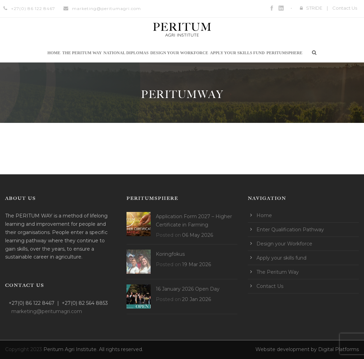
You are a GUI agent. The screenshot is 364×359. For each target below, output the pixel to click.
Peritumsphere (284, 52)
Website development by (286, 349)
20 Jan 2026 (196, 299)
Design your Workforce (179, 52)
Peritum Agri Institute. (71, 349)
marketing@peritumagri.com (106, 8)
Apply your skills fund (237, 52)
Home (53, 52)
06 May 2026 (197, 235)
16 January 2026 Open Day (188, 289)
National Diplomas (126, 52)
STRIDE (314, 8)
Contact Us (344, 8)
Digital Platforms (338, 349)
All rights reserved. (121, 349)
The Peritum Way (82, 52)
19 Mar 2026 (196, 264)
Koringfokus (170, 254)
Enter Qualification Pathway (290, 229)
